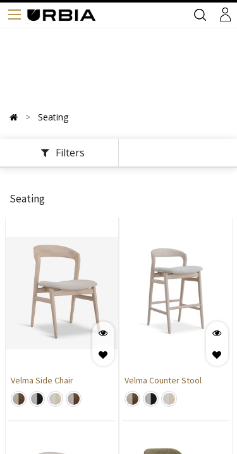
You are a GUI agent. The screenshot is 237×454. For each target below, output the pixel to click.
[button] (103, 355)
